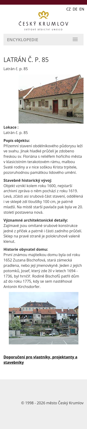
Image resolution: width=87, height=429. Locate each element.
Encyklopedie (22, 39)
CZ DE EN (75, 9)
